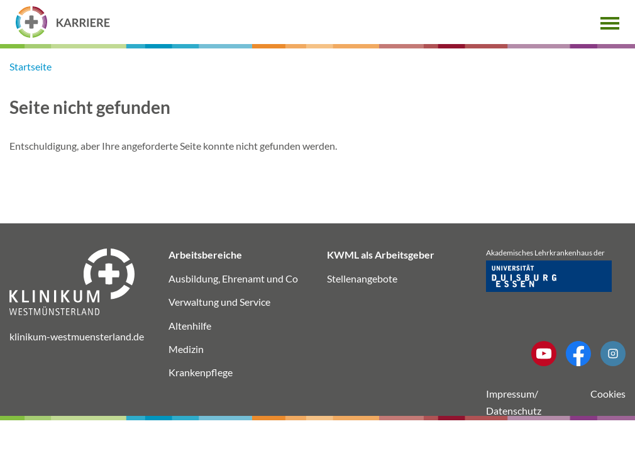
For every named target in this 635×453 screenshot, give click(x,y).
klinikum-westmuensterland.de (76, 336)
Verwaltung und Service (219, 302)
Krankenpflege (200, 372)
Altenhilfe (189, 326)
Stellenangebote (362, 278)
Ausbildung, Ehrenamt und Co (233, 278)
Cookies (608, 394)
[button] (609, 21)
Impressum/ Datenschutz (513, 402)
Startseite (30, 66)
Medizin (186, 349)
